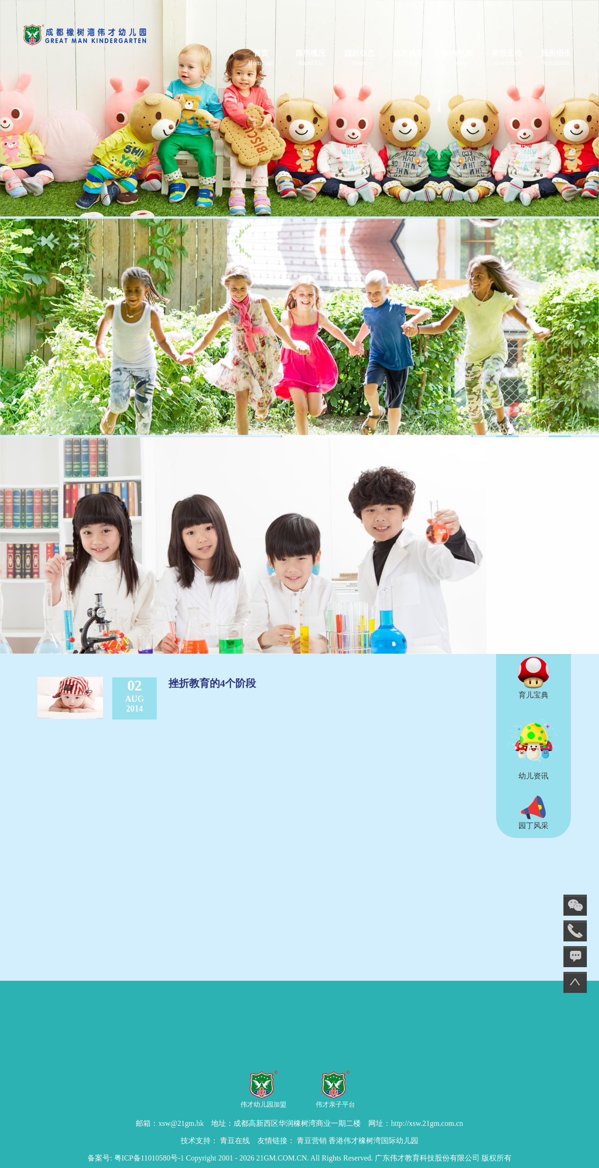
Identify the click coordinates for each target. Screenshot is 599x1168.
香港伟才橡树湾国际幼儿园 (373, 1141)
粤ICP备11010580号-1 (149, 1158)
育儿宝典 (533, 678)
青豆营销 (312, 1141)
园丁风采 (533, 812)
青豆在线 (235, 1141)
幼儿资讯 (533, 747)
